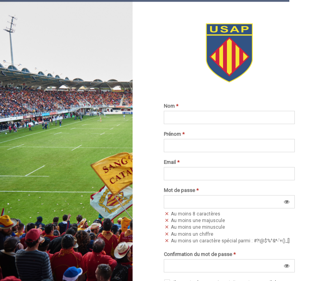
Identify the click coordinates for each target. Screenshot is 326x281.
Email (171, 162)
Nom (171, 106)
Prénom (174, 134)
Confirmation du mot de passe (200, 254)
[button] (286, 202)
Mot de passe (181, 190)
